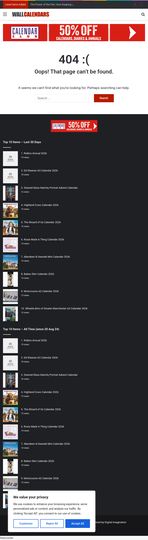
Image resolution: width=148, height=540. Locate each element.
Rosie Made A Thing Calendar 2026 (44, 239)
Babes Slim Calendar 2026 (39, 273)
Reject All (52, 523)
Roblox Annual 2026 (35, 153)
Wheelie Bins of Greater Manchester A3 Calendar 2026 (56, 308)
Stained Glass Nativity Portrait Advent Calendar (51, 187)
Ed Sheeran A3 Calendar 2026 (41, 170)
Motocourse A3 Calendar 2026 (41, 291)
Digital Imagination (115, 522)
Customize (26, 523)
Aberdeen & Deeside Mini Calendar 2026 (47, 256)
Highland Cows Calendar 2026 (41, 205)
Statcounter (6, 537)
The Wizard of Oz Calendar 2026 (42, 222)
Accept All (77, 523)
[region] (51, 511)
